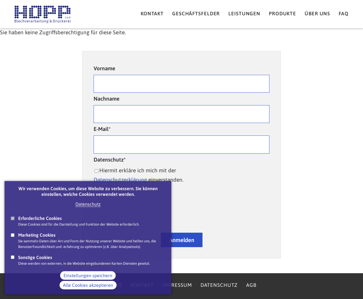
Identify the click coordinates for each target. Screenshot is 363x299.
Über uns (317, 13)
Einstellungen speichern (88, 275)
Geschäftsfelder (196, 13)
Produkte (282, 13)
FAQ (344, 13)
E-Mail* (102, 129)
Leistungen (244, 13)
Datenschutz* (110, 159)
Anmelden (181, 240)
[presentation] (181, 212)
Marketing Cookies (37, 234)
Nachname (106, 99)
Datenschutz (88, 204)
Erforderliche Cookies (40, 218)
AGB (251, 285)
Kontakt (152, 13)
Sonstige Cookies (35, 257)
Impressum (177, 285)
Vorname (104, 68)
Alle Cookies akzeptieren (88, 285)
